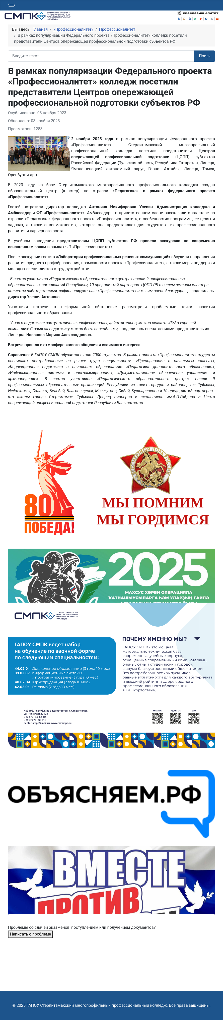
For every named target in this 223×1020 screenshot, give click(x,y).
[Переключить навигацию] (11, 5)
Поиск (205, 55)
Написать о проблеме (30, 934)
